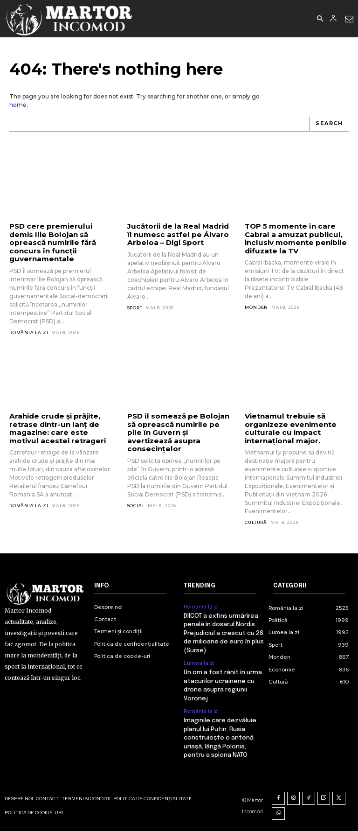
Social (136, 504)
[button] (319, 19)
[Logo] (70, 18)
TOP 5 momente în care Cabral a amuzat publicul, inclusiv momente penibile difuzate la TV (294, 238)
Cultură (256, 521)
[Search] (329, 124)
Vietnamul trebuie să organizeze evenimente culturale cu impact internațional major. (289, 427)
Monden (256, 306)
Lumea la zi (199, 661)
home (18, 104)
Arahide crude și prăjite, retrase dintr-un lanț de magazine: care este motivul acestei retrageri (56, 427)
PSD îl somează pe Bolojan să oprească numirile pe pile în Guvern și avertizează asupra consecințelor (177, 431)
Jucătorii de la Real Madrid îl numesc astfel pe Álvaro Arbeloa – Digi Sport (176, 234)
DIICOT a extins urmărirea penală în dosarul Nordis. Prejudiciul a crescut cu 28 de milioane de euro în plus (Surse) (224, 632)
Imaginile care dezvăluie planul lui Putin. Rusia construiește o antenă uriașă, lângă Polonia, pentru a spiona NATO (220, 736)
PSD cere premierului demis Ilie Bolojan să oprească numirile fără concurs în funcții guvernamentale (51, 242)
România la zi (28, 332)
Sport (135, 307)
